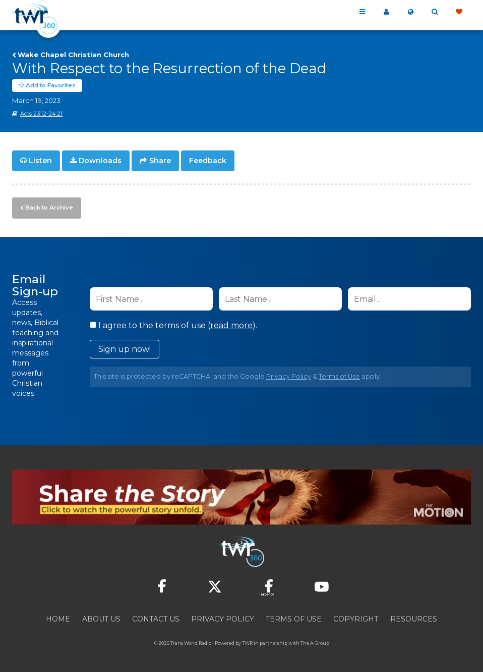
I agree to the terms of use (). (173, 324)
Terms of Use (339, 375)
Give (459, 12)
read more (231, 324)
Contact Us (155, 617)
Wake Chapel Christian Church (73, 54)
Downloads (100, 160)
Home (58, 617)
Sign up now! (124, 347)
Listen (40, 160)
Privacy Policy (288, 375)
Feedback (207, 160)
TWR (247, 641)
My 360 (386, 12)
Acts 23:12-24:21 (41, 113)
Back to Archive (48, 206)
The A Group (314, 641)
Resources (413, 617)
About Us (101, 617)
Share (160, 160)
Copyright (355, 617)
